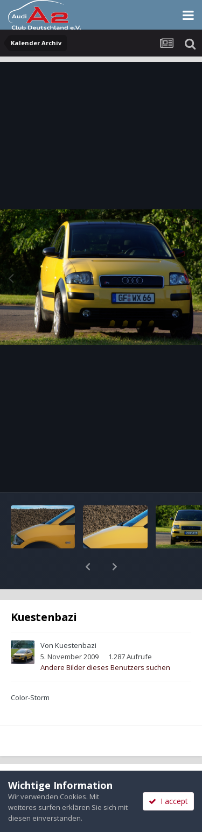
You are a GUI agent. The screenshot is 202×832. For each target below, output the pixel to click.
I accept (168, 801)
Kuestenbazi (75, 617)
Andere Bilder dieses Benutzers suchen (105, 639)
